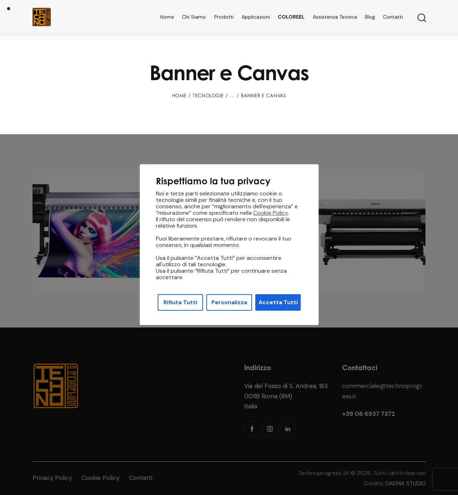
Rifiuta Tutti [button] (180, 302)
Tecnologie (208, 95)
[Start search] (421, 18)
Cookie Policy (270, 213)
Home (179, 95)
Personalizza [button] (229, 302)
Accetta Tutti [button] (278, 302)
